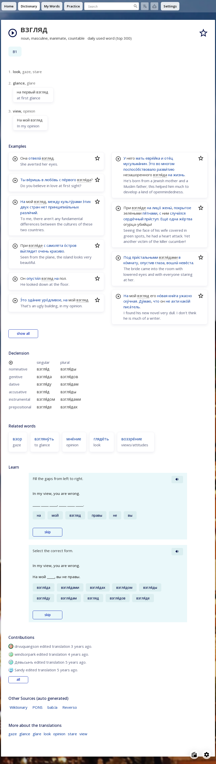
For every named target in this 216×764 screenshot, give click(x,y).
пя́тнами (150, 213)
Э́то (23, 299)
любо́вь (51, 179)
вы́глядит (28, 251)
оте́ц (168, 158)
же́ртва (185, 218)
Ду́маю (145, 301)
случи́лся (178, 213)
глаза (160, 262)
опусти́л (33, 278)
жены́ (167, 207)
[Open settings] (206, 754)
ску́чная (130, 301)
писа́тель (131, 306)
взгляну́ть (44, 439)
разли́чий (28, 212)
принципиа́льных (63, 206)
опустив (147, 262)
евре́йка (152, 158)
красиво (57, 251)
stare (72, 733)
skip (48, 532)
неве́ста (186, 262)
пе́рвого (69, 179)
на (56, 278)
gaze (12, 733)
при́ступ (151, 218)
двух (24, 206)
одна (173, 218)
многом (167, 163)
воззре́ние (131, 439)
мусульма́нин (135, 163)
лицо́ (156, 207)
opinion (59, 733)
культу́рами (71, 201)
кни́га (173, 295)
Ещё (164, 218)
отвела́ (34, 158)
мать (140, 158)
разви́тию (165, 169)
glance (24, 733)
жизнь (179, 174)
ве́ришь (33, 179)
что (156, 301)
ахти (175, 301)
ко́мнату (130, 262)
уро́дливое (51, 299)
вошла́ (172, 262)
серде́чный (133, 218)
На (22, 201)
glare (37, 733)
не (168, 301)
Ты (22, 179)
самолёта (55, 245)
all (18, 679)
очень (43, 251)
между (54, 201)
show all (23, 333)
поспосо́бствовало (139, 169)
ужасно (185, 295)
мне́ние (73, 439)
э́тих (87, 201)
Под (127, 257)
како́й (185, 301)
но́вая (162, 295)
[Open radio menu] (194, 754)
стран (35, 206)
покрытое (182, 207)
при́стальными (145, 257)
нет (44, 206)
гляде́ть (101, 439)
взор (17, 439)
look (47, 733)
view (83, 733)
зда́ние (34, 299)
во (158, 163)
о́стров (70, 245)
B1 (15, 51)
